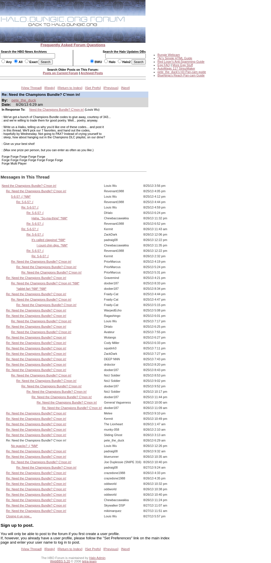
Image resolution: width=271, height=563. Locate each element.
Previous (111, 88)
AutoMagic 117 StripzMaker (176, 68)
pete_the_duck (23, 100)
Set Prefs (93, 88)
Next (125, 88)
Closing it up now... (19, 516)
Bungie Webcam (168, 54)
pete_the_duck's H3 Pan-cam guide (181, 72)
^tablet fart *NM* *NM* (31, 288)
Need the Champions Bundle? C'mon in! (56, 109)
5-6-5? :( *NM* (21, 196)
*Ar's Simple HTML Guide (174, 58)
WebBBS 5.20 (60, 561)
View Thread (31, 88)
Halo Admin (97, 558)
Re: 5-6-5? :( (24, 202)
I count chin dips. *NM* (52, 245)
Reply (49, 88)
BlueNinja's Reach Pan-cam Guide (181, 75)
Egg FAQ (163, 65)
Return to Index (70, 88)
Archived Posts (92, 73)
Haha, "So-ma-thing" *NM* (50, 218)
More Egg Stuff (182, 65)
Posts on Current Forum (60, 73)
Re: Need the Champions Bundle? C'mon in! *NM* (45, 283)
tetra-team (89, 561)
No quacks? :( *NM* (24, 445)
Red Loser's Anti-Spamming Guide (181, 61)
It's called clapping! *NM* (49, 240)
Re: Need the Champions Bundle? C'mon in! (36, 191)
